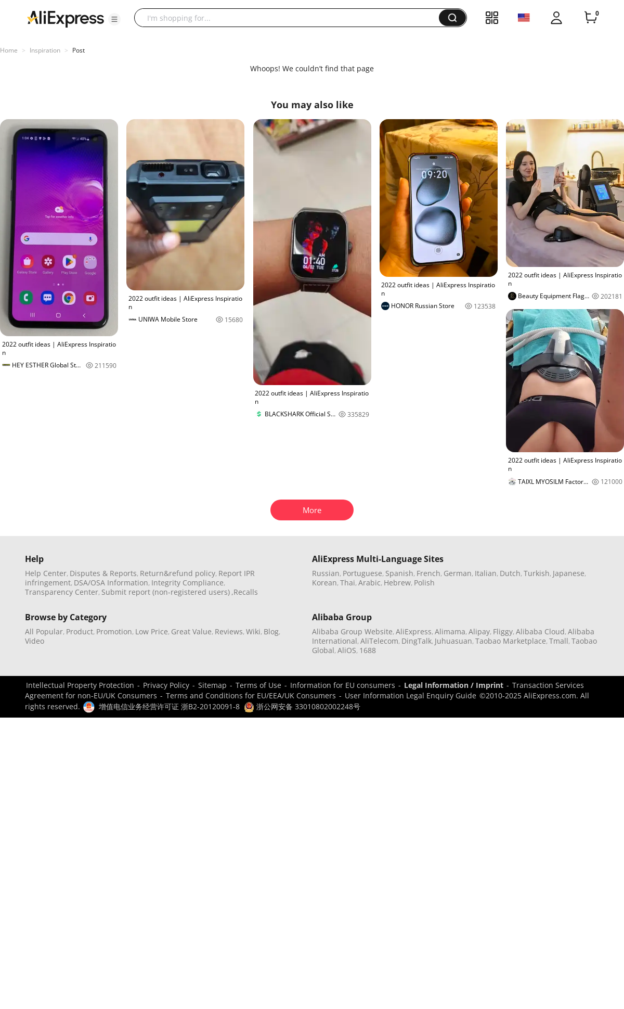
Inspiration (45, 50)
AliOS (346, 650)
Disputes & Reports (103, 573)
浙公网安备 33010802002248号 (302, 706)
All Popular (44, 631)
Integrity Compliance (187, 582)
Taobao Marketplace (510, 641)
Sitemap (212, 685)
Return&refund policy (177, 573)
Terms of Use (258, 685)
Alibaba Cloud (540, 631)
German (458, 573)
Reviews (229, 631)
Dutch (510, 573)
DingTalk (416, 641)
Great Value (191, 631)
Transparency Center (61, 592)
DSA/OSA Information (111, 582)
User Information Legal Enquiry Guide (410, 695)
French (428, 573)
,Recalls (244, 592)
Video (34, 641)
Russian (326, 573)
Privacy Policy (166, 685)
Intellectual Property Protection (80, 685)
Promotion (114, 631)
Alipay (479, 631)
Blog (271, 631)
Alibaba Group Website (352, 631)
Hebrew (397, 582)
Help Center (46, 573)
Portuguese (362, 573)
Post (78, 50)
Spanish (399, 573)
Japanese (568, 573)
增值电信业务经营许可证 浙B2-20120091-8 (169, 706)
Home (9, 50)
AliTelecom (379, 641)
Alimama (450, 631)
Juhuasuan (453, 641)
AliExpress (414, 631)
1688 (367, 650)
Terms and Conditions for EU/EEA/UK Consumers (251, 695)
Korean (324, 582)
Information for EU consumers (342, 685)
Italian (486, 573)
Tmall (558, 641)
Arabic (369, 582)
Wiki (253, 631)
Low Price (151, 631)
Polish (424, 582)
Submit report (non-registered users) (165, 592)
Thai (347, 582)
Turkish (537, 573)
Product (79, 631)
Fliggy (503, 631)
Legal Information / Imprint (453, 685)
